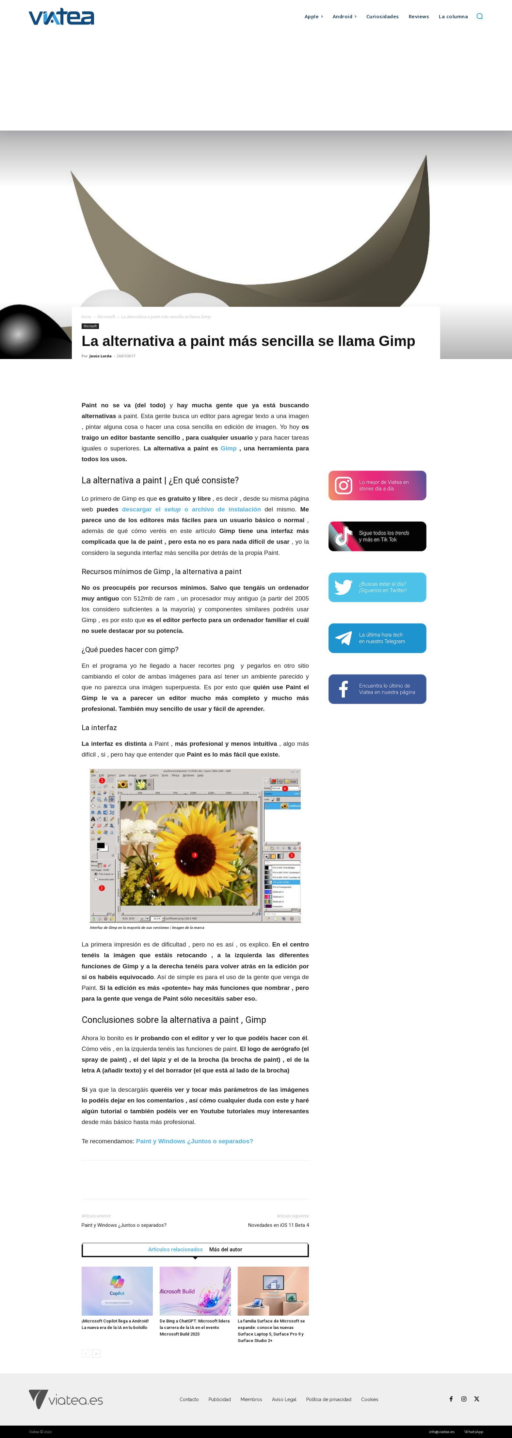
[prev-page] (86, 1354)
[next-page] (96, 1354)
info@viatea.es (442, 1432)
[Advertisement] (256, 81)
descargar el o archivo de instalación (191, 509)
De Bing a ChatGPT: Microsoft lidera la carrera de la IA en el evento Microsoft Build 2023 (195, 1327)
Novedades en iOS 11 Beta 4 (278, 1225)
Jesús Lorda (100, 355)
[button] (479, 16)
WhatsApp (473, 1432)
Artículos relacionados (175, 1249)
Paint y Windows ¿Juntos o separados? (124, 1225)
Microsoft (106, 317)
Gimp (229, 448)
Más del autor (225, 1249)
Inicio (86, 317)
